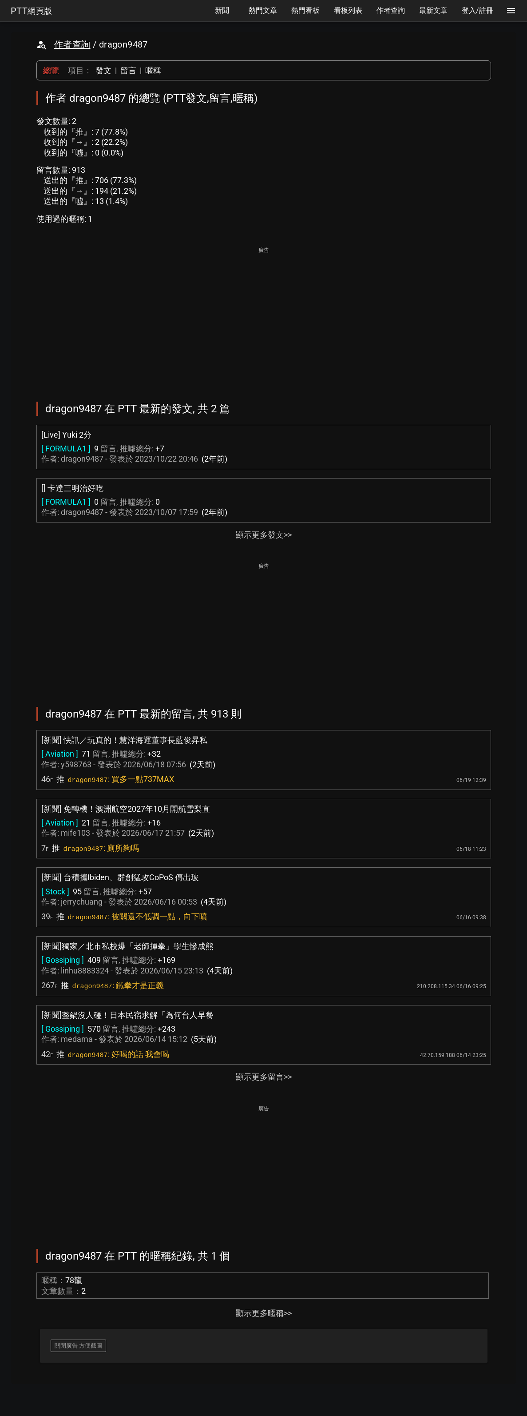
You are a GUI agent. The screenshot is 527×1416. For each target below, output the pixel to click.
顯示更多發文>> (264, 534)
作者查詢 (72, 44)
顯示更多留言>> (264, 1076)
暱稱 (153, 70)
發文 (103, 70)
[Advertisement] (263, 318)
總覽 (51, 70)
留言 (128, 70)
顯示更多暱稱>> (264, 1313)
